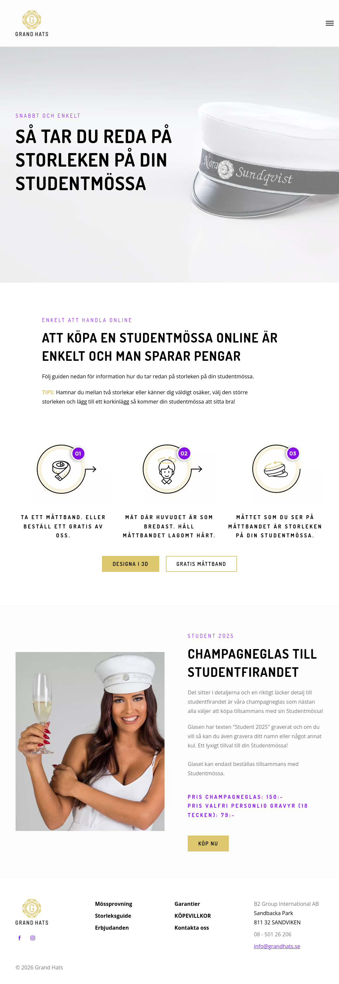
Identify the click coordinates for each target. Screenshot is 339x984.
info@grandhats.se (277, 946)
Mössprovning (113, 903)
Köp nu (208, 843)
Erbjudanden (112, 927)
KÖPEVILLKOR (192, 915)
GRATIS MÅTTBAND (201, 564)
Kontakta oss (191, 927)
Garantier (187, 903)
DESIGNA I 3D (130, 564)
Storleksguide (113, 915)
